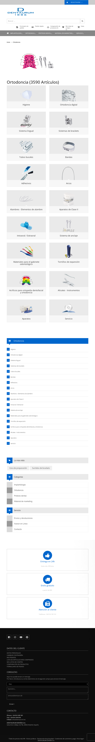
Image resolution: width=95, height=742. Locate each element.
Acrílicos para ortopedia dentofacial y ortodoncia (26, 291)
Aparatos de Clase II (68, 209)
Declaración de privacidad (45, 739)
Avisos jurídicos (31, 739)
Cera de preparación (18, 468)
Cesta (83, 27)
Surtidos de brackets (41, 468)
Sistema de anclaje (69, 235)
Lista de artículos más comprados (20, 660)
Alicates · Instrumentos (69, 290)
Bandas (68, 157)
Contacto (14, 529)
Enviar (11, 704)
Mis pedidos (11, 657)
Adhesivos (26, 183)
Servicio (80, 33)
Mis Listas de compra (15, 662)
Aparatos (26, 318)
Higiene (26, 104)
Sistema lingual (26, 131)
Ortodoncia (30, 33)
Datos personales (14, 653)
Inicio (8, 42)
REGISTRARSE (75, 2)
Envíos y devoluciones (20, 518)
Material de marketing (64, 33)
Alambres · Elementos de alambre (26, 209)
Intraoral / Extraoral (26, 235)
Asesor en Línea (17, 523)
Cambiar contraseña (15, 655)
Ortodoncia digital (68, 104)
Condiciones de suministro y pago (65, 739)
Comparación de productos (18, 664)
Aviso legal (80, 739)
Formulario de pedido (15, 666)
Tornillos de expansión (69, 261)
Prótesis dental (45, 33)
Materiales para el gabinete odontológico (26, 262)
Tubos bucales (26, 157)
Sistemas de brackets (69, 131)
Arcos (68, 183)
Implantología (16, 33)
